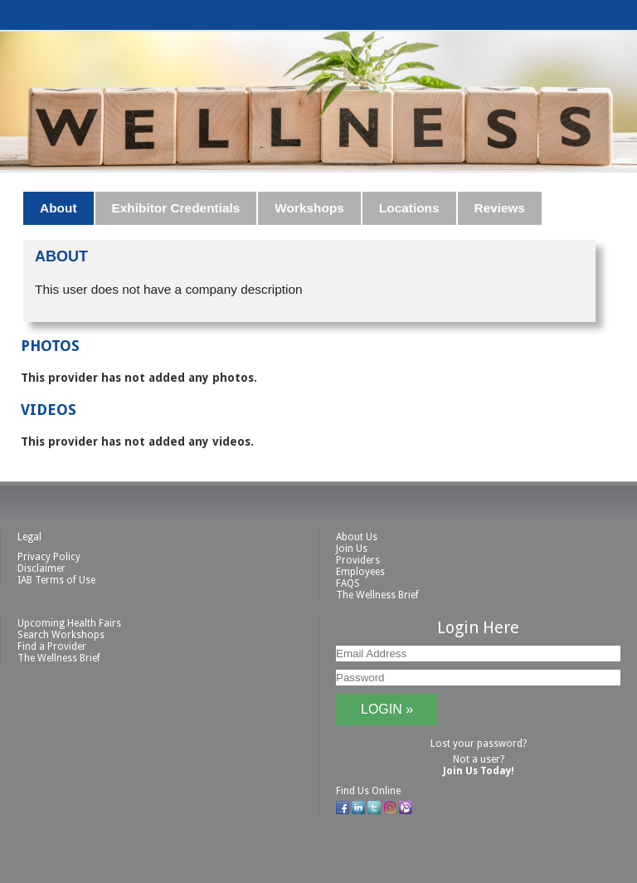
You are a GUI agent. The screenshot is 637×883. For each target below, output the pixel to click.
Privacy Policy (48, 557)
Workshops (309, 208)
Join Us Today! (478, 771)
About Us (356, 537)
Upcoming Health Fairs (69, 623)
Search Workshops (61, 635)
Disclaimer (41, 568)
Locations (409, 208)
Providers (358, 560)
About (58, 208)
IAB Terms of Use (56, 580)
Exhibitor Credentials (176, 208)
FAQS (348, 583)
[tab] (59, 208)
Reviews (500, 208)
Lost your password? (478, 743)
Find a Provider (51, 646)
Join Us (351, 548)
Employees (360, 572)
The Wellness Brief (377, 595)
